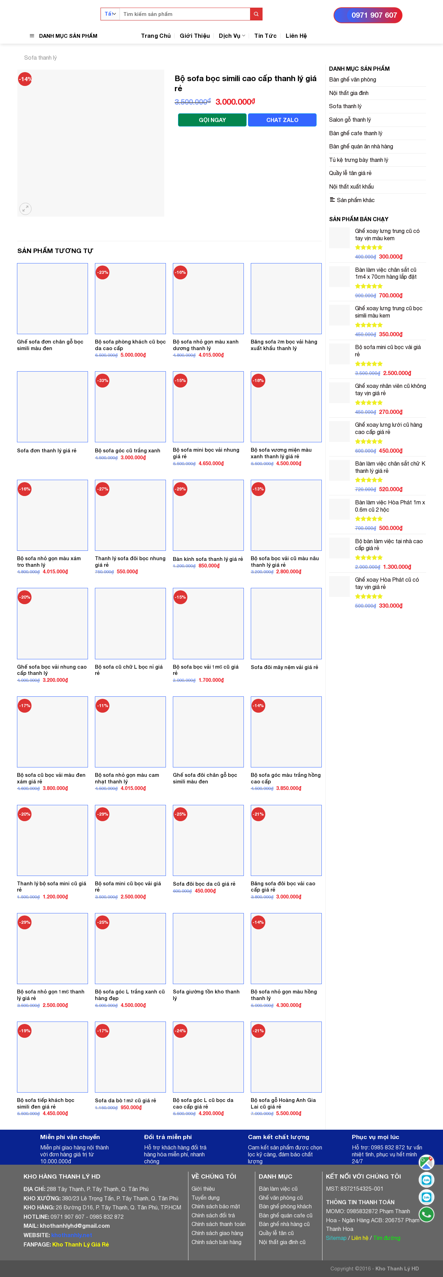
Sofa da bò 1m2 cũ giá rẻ (125, 1100)
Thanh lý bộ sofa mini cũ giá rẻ (51, 886)
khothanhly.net (71, 1235)
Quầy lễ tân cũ (276, 1233)
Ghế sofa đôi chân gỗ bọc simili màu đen (205, 778)
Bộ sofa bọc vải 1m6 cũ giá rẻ (206, 670)
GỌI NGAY (212, 119)
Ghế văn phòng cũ (281, 1198)
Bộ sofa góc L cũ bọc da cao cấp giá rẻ (203, 1103)
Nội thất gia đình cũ (282, 1242)
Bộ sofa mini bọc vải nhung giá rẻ (206, 453)
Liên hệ (360, 1238)
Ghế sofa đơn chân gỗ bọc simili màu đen (50, 345)
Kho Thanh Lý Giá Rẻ (80, 1244)
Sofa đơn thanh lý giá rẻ (47, 450)
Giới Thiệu (195, 35)
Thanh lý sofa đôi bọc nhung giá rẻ (130, 561)
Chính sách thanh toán (219, 1224)
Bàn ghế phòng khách (285, 1206)
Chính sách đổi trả (213, 1215)
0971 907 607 (374, 15)
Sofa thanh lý (40, 57)
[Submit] (256, 14)
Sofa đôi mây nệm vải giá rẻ (284, 667)
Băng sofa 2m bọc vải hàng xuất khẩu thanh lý (284, 345)
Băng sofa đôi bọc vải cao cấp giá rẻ (283, 886)
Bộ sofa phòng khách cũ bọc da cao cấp (130, 345)
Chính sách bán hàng (216, 1242)
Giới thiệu (203, 1188)
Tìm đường (386, 1238)
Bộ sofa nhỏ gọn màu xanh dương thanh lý (206, 345)
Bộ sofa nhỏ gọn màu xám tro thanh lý (49, 561)
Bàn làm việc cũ (278, 1188)
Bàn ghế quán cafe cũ (285, 1215)
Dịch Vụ (232, 35)
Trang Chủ (156, 35)
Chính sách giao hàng (217, 1233)
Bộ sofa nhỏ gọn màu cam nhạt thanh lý (127, 778)
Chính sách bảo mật (216, 1206)
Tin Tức (265, 35)
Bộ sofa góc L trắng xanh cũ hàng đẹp (130, 995)
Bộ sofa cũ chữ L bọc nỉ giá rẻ (129, 670)
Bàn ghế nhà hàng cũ (284, 1224)
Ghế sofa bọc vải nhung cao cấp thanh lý (52, 670)
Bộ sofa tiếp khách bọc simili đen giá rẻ (45, 1103)
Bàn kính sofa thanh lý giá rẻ (208, 559)
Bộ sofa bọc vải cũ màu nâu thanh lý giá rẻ (285, 561)
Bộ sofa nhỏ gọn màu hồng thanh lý (284, 995)
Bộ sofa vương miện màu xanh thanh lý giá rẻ (281, 453)
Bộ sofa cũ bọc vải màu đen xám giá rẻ (51, 778)
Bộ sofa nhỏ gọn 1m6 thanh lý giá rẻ (51, 995)
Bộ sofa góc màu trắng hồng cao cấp (286, 778)
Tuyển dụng (206, 1198)
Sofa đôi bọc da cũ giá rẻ (204, 884)
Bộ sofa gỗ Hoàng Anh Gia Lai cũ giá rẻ (283, 1103)
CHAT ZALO (282, 119)
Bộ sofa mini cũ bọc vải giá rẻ (128, 886)
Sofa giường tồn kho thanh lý (206, 995)
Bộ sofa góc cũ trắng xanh (127, 450)
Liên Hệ (296, 35)
